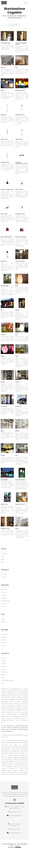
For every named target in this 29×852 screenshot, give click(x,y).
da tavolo (3, 642)
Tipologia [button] (4, 630)
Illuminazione (22, 16)
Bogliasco (3, 661)
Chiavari (3, 663)
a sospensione (5, 634)
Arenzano (3, 658)
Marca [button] (3, 549)
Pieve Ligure (4, 672)
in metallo (4, 595)
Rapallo (3, 675)
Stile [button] (2, 614)
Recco (3, 677)
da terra (3, 645)
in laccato (4, 589)
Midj (2, 556)
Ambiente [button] (5, 570)
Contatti (17, 845)
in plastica (4, 598)
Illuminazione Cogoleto (14, 18)
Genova (3, 669)
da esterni (4, 637)
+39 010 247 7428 (15, 812)
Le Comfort (4, 553)
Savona (3, 683)
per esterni (4, 574)
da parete (3, 640)
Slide (2, 562)
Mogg (2, 559)
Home (4, 16)
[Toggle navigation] (26, 2)
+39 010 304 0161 (15, 829)
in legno (3, 592)
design (3, 619)
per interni (4, 577)
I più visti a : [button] (5, 653)
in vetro (3, 606)
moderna (3, 622)
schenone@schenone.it (15, 815)
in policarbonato (5, 601)
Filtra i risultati (14, 25)
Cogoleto (3, 666)
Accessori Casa (12, 16)
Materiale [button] (5, 585)
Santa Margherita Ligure (7, 680)
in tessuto (3, 603)
